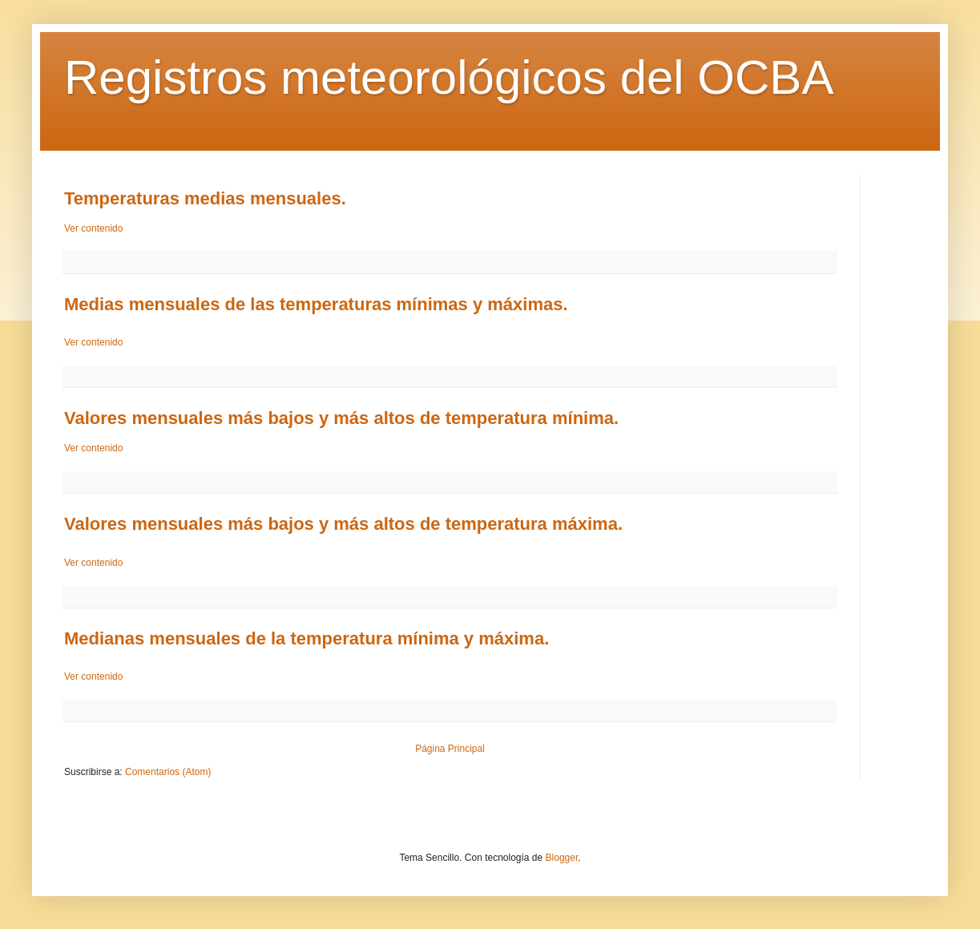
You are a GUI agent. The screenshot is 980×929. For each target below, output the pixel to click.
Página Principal (450, 748)
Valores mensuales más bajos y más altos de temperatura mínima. (341, 418)
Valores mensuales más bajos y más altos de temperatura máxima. (343, 524)
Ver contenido (93, 228)
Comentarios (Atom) (168, 772)
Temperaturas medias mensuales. (205, 198)
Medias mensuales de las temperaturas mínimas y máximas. (316, 304)
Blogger (562, 857)
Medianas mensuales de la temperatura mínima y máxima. (306, 638)
